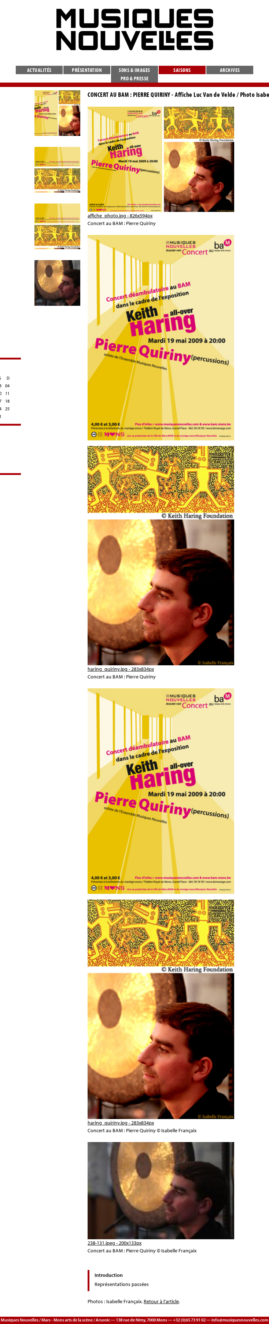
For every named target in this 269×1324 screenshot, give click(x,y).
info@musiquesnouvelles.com (239, 1320)
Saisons (182, 69)
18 (7, 401)
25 (7, 408)
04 (7, 385)
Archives (230, 69)
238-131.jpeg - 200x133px (114, 1243)
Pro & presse (135, 78)
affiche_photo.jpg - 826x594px (120, 215)
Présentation (87, 69)
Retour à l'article (161, 1301)
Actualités (39, 69)
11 (7, 393)
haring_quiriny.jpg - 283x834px (121, 669)
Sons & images (134, 69)
